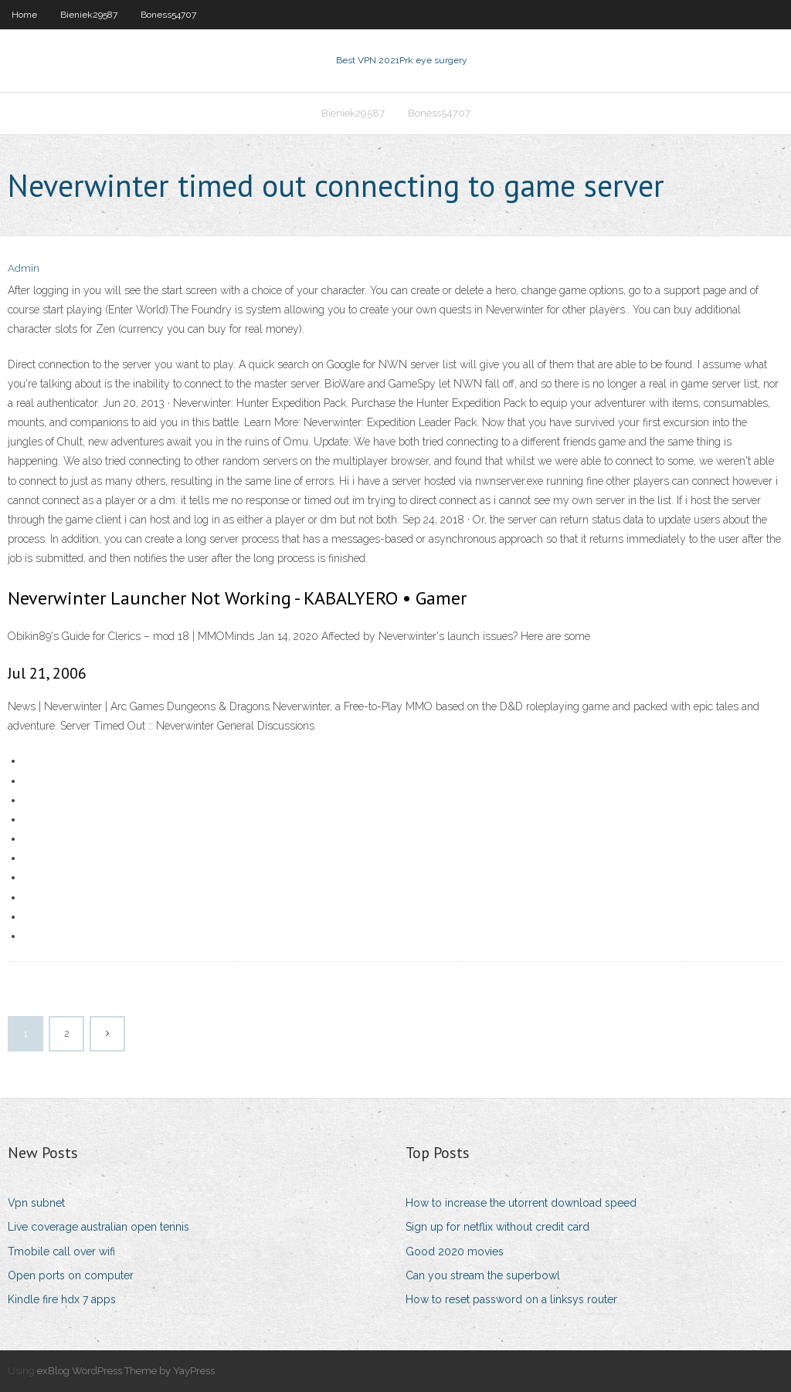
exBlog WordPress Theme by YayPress (126, 1371)
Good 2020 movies (455, 1251)
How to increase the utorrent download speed (521, 1203)
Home (24, 14)
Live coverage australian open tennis (98, 1227)
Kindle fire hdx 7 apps (62, 1299)
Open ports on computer (71, 1275)
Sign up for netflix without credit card (497, 1227)
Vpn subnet (36, 1203)
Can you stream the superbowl (483, 1275)
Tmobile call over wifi (61, 1251)
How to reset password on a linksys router (511, 1299)
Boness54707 (168, 14)
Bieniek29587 (88, 14)
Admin (23, 268)
